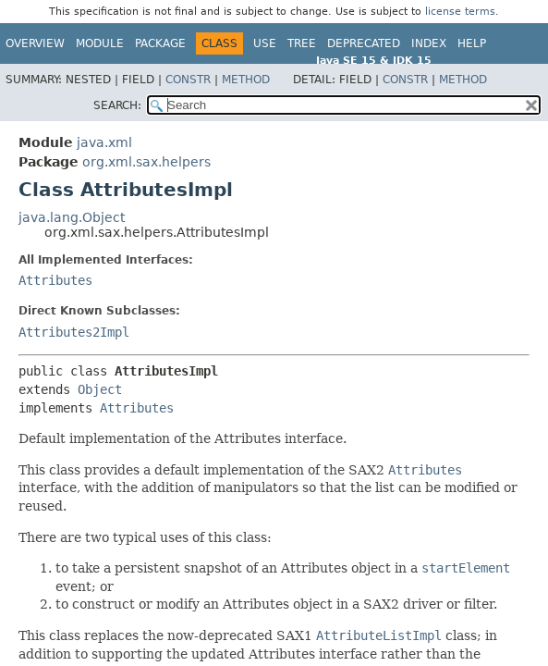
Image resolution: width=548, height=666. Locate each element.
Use (264, 43)
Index (428, 43)
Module (100, 43)
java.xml (104, 142)
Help (471, 43)
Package (160, 43)
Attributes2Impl (73, 332)
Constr (188, 79)
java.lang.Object (71, 217)
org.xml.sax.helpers (146, 161)
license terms (460, 12)
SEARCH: (117, 105)
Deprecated (363, 43)
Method (246, 79)
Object (100, 389)
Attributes (55, 280)
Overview (35, 43)
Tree (301, 43)
